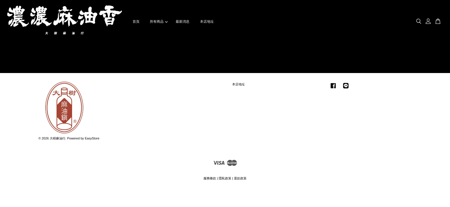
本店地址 (207, 22)
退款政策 (240, 178)
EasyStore (92, 138)
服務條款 (209, 178)
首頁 (136, 22)
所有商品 (159, 22)
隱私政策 (225, 178)
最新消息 (182, 22)
